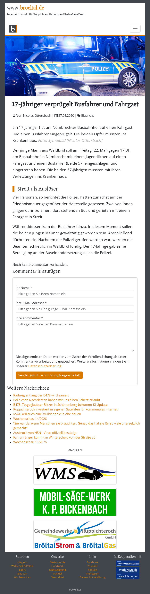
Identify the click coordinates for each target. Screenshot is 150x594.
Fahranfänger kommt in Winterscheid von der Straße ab (54, 437)
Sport (22, 569)
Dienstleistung (57, 569)
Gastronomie (57, 562)
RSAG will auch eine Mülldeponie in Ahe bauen (47, 414)
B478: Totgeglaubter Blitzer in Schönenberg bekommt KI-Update (60, 404)
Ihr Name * (24, 288)
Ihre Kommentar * (29, 318)
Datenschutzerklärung (44, 366)
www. (25, 8)
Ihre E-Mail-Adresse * (31, 303)
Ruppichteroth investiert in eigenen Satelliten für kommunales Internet (65, 409)
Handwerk (57, 566)
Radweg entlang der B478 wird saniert (41, 395)
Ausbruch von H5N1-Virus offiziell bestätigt (45, 433)
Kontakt (92, 569)
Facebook (92, 562)
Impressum (92, 573)
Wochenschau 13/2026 (30, 442)
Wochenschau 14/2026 (30, 419)
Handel (57, 573)
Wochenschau (22, 577)
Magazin (22, 562)
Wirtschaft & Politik (22, 566)
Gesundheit (57, 577)
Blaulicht (22, 573)
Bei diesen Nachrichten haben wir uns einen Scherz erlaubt (56, 400)
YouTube (93, 566)
